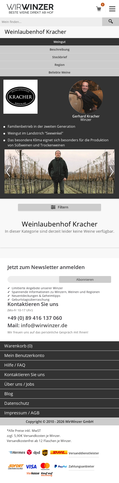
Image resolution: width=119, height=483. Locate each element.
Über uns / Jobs (19, 384)
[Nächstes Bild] (111, 171)
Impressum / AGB (21, 413)
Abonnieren (85, 279)
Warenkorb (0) (18, 346)
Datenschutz (16, 403)
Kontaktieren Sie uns (24, 374)
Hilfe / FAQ (14, 365)
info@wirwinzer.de (44, 325)
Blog (8, 394)
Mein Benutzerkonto (24, 355)
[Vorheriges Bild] (9, 171)
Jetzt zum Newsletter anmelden (46, 267)
